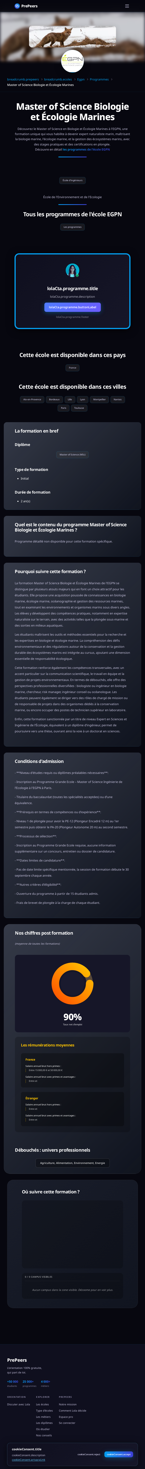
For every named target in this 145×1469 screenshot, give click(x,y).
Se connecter (67, 1423)
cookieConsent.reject (89, 1454)
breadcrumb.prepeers (23, 79)
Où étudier (43, 1429)
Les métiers (43, 1417)
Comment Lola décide (72, 1410)
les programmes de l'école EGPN (86, 149)
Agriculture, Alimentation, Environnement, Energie (72, 1175)
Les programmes (72, 230)
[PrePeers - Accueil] (26, 6)
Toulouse (91, 417)
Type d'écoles (44, 1410)
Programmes (99, 79)
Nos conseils (44, 1435)
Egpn (81, 79)
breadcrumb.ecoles (58, 79)
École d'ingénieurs (72, 181)
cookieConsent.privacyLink (28, 1459)
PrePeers (17, 1360)
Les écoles (42, 1404)
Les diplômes (44, 1423)
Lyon (95, 406)
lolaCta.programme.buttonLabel (72, 311)
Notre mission (68, 1404)
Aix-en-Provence (31, 406)
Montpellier (116, 406)
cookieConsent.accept (119, 1454)
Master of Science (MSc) (72, 466)
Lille (78, 406)
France (72, 373)
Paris (71, 417)
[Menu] (127, 6)
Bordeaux (59, 406)
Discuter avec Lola (18, 1404)
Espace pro (66, 1417)
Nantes (52, 417)
